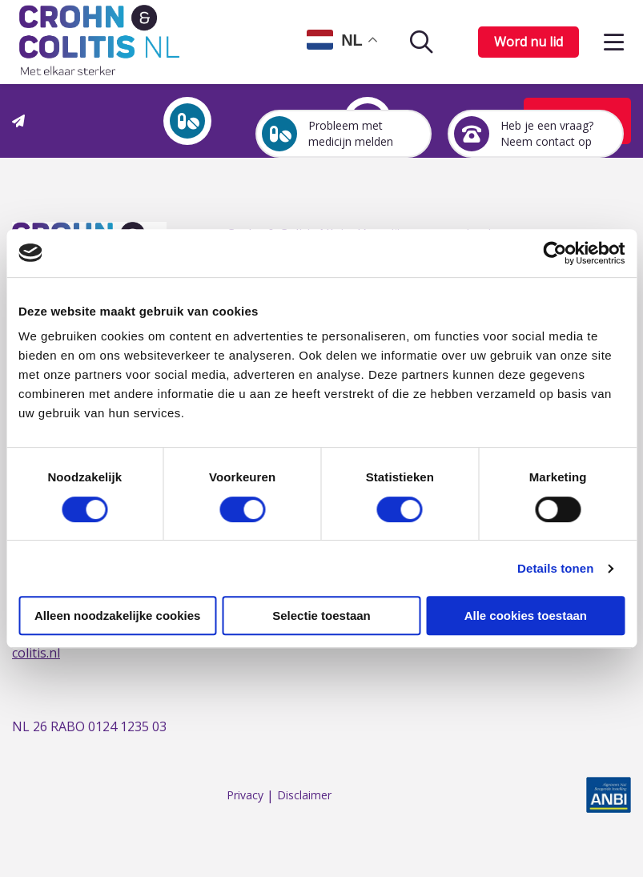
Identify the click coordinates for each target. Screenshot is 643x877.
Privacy (245, 795)
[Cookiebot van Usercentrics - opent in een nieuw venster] (554, 253)
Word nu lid (528, 41)
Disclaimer (304, 795)
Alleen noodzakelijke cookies (117, 615)
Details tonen (555, 568)
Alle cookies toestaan (525, 615)
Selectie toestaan (321, 615)
